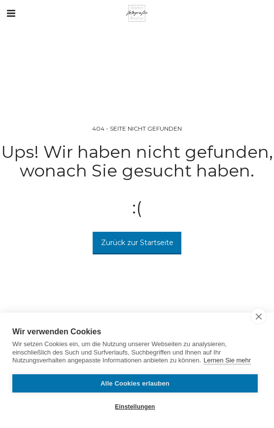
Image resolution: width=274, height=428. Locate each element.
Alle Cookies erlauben (135, 383)
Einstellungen (135, 406)
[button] (10, 13)
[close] (258, 316)
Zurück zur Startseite (137, 242)
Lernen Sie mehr (227, 360)
